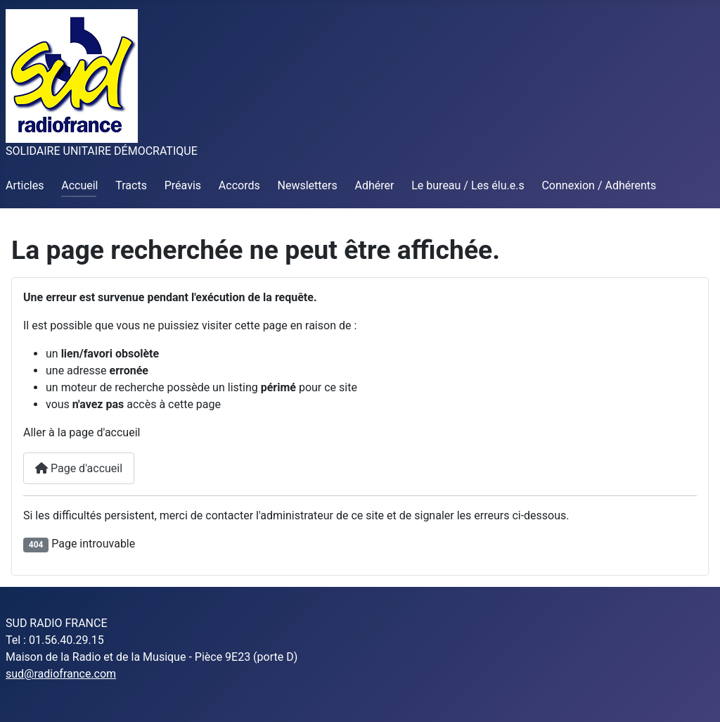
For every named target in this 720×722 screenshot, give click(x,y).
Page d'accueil (78, 468)
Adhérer (374, 185)
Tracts (131, 185)
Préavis (183, 185)
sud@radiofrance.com (61, 673)
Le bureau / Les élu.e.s (467, 185)
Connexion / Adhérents (598, 185)
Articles (25, 185)
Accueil (79, 185)
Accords (239, 185)
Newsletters (308, 185)
